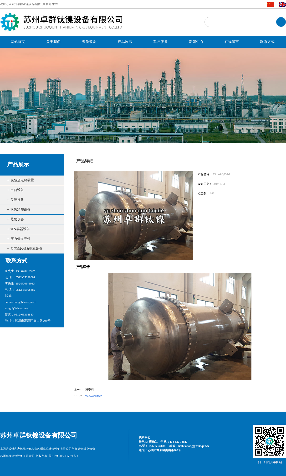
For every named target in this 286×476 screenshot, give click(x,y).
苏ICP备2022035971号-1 (63, 456)
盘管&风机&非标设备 (26, 248)
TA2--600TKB (93, 396)
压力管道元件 (20, 239)
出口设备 (17, 190)
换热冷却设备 (20, 209)
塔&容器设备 (20, 229)
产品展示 (18, 164)
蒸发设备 (17, 219)
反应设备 (17, 200)
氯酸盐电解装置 (22, 180)
